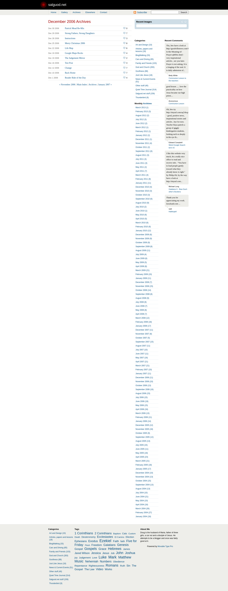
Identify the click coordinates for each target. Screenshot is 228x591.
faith (122, 541)
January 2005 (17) (143, 469)
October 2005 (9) (143, 433)
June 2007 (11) (142, 354)
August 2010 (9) (142, 203)
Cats (124, 533)
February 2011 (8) (143, 179)
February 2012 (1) (143, 131)
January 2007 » (105, 84)
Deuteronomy (88, 537)
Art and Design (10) (144, 45)
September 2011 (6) (144, 151)
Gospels (90, 549)
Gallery (64, 12)
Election (130, 537)
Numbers (106, 561)
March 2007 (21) (143, 366)
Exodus (93, 541)
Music (79, 561)
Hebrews (114, 549)
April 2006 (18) (142, 409)
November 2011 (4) (144, 143)
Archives (76, 12)
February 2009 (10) (144, 274)
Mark (112, 557)
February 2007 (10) (144, 369)
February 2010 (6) (143, 227)
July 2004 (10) (142, 493)
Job (113, 553)
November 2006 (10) (144, 381)
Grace (102, 548)
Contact (103, 12)
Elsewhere (90, 12)
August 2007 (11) (143, 346)
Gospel (79, 548)
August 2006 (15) (143, 393)
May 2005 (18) (142, 453)
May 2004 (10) (142, 501)
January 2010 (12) (143, 231)
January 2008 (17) (143, 326)
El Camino (119, 537)
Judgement (85, 557)
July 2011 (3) (141, 159)
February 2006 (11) (144, 417)
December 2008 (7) (144, 282)
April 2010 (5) (141, 219)
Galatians (109, 545)
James (126, 549)
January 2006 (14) (143, 421)
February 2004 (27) (144, 512)
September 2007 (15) (145, 342)
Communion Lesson (176, 104)
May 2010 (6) (141, 215)
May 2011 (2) (141, 167)
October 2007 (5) (143, 338)
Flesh (87, 545)
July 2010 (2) (141, 207)
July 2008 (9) (141, 302)
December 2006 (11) (144, 377)
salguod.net (57, 5)
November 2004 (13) (144, 477)
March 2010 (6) (142, 223)
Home (53, 12)
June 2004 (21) (142, 497)
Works (108, 569)
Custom (131, 533)
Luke (103, 557)
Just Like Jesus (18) (144, 75)
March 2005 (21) (143, 461)
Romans (112, 565)
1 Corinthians (84, 533)
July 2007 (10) (142, 350)
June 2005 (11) (142, 449)
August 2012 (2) (142, 115)
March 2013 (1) (142, 107)
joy (76, 557)
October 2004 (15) (143, 481)
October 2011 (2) (143, 147)
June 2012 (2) (141, 123)
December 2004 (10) (144, 473)
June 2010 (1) (141, 211)
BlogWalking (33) (143, 55)
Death (77, 537)
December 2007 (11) (144, 330)
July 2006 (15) (142, 397)
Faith (116, 541)
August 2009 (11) (143, 250)
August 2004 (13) (143, 489)
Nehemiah (91, 561)
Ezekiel (105, 541)
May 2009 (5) (141, 262)
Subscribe (142, 12)
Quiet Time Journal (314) (146, 89)
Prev (182, 22)
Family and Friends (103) (146, 63)
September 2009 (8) (144, 246)
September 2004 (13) (145, 485)
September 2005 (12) (145, 437)
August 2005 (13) (143, 441)
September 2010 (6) (144, 199)
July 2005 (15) (142, 445)
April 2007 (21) (142, 362)
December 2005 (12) (144, 425)
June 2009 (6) (141, 258)
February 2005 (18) (144, 465)
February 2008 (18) (144, 322)
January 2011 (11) (143, 183)
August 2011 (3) (142, 155)
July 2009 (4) (141, 254)
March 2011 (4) (142, 175)
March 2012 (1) (142, 127)
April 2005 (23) (142, 457)
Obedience (119, 561)
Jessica (96, 553)
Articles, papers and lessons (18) (144, 50)
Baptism (117, 533)
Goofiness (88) (142, 71)
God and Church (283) (145, 67)
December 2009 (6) (144, 234)
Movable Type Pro (165, 546)
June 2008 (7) (141, 306)
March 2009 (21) (143, 270)
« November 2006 (67, 84)
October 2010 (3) (143, 195)
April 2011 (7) (141, 171)
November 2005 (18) (144, 429)
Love (94, 557)
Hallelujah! (173, 212)
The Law (89, 569)
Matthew (124, 557)
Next (185, 22)
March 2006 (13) (143, 413)
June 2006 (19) (142, 401)
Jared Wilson (82, 553)
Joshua (130, 553)
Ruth (122, 565)
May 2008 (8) (141, 310)
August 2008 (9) (142, 298)
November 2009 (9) (144, 238)
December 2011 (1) (144, 139)
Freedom (96, 545)
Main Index (82, 84)
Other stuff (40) (142, 85)
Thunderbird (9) (142, 97)
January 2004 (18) (143, 516)
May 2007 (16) (142, 358)
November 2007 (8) (144, 334)
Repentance (81, 565)
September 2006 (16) (145, 389)
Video (99, 569)
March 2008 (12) (143, 318)
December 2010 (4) (144, 187)
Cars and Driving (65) (145, 59)
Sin (128, 565)
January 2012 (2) (143, 135)
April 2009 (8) (141, 266)
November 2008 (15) (144, 286)
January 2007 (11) (143, 373)
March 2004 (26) (143, 508)
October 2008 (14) (143, 290)
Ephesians (81, 541)
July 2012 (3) (141, 119)
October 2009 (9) (143, 242)
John (119, 553)
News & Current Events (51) (145, 80)
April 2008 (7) (141, 314)
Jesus (105, 553)
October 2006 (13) (143, 385)
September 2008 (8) (144, 294)
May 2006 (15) (142, 405)
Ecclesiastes (105, 536)
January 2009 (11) (143, 278)
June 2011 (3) (141, 163)
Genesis (123, 545)
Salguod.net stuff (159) (145, 93)
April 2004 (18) (142, 504)
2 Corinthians (103, 533)
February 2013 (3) (143, 111)
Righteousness (96, 565)
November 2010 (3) (144, 191)
